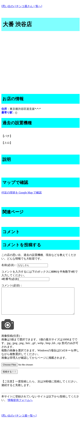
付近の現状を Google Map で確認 (21, 192)
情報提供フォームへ (20, 405)
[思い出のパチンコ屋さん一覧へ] (21, 6)
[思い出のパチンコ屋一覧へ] (19, 420)
